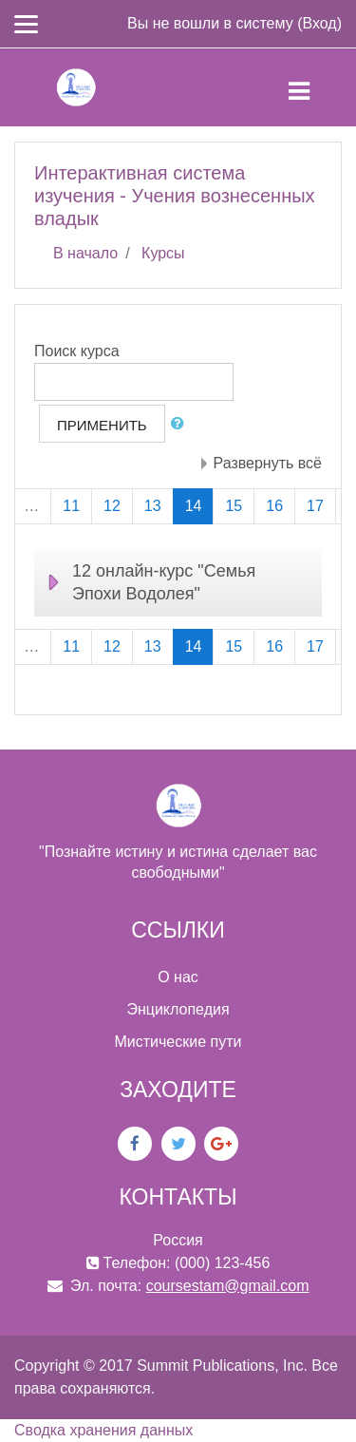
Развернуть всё (268, 463)
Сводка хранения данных (103, 1430)
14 (200, 505)
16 (274, 506)
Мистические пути (178, 1042)
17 (315, 506)
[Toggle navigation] (315, 87)
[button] (181, 424)
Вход (319, 23)
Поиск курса (77, 351)
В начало (85, 253)
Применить (102, 425)
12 (112, 506)
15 (233, 506)
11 (71, 506)
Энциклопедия (177, 1009)
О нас (178, 977)
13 (152, 506)
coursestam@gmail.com (227, 1286)
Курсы (163, 253)
